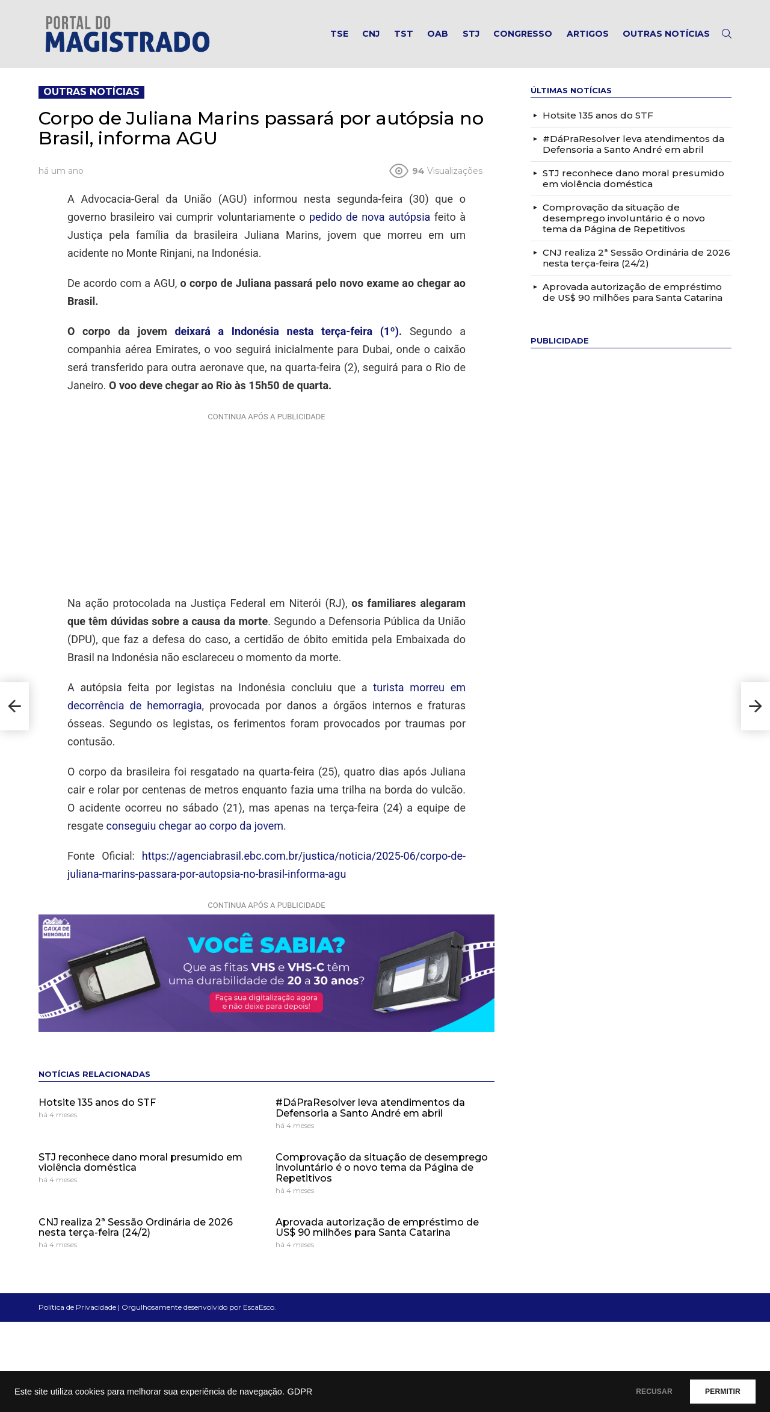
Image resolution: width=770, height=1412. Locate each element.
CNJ (371, 33)
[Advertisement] (266, 501)
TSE (339, 33)
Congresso (522, 33)
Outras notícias (666, 33)
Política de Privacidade (77, 1307)
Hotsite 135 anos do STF (97, 1102)
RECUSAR (636, 1391)
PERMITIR (717, 1391)
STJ (471, 33)
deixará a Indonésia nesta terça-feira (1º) (286, 331)
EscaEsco (258, 1307)
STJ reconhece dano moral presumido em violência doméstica (140, 1162)
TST (403, 33)
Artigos (588, 33)
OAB (437, 33)
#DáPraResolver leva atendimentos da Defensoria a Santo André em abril (370, 1108)
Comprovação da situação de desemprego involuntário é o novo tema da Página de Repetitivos (382, 1167)
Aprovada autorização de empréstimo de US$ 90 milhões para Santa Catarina (377, 1227)
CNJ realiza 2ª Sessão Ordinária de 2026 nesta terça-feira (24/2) (135, 1227)
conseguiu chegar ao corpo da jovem (195, 825)
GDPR (299, 1391)
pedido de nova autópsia (369, 217)
